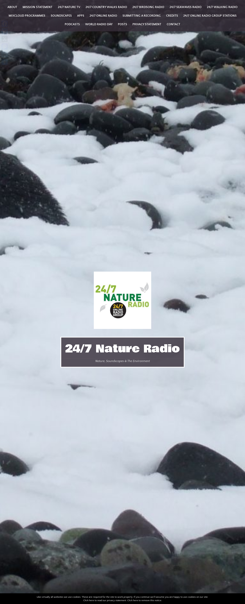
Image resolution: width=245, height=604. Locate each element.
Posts (122, 24)
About (12, 7)
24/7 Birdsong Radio (148, 7)
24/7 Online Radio (103, 15)
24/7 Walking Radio (222, 7)
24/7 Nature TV (69, 7)
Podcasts (72, 24)
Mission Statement (37, 7)
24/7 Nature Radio (122, 349)
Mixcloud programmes (27, 15)
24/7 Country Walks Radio (106, 7)
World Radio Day (99, 24)
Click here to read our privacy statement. (105, 600)
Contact (173, 24)
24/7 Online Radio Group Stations (210, 15)
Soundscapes (61, 15)
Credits (172, 15)
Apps (80, 15)
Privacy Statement (146, 24)
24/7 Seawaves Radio (186, 7)
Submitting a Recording (141, 15)
